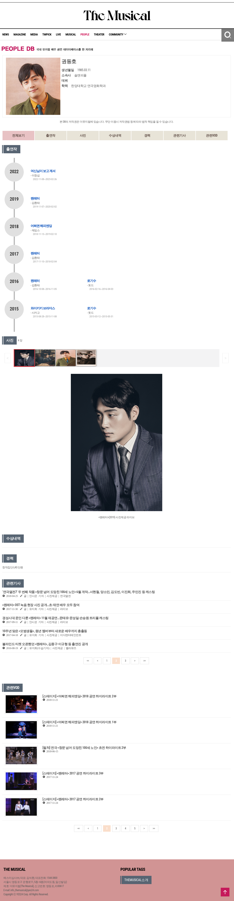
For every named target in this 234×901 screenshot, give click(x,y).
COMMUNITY (118, 34)
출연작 (50, 135)
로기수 (91, 281)
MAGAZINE (19, 34)
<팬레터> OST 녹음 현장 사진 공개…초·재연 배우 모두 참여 (40, 605)
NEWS (5, 34)
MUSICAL (70, 34)
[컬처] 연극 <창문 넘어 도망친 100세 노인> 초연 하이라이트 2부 (84, 748)
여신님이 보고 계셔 (43, 171)
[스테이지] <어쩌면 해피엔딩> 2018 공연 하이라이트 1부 (80, 722)
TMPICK (46, 34)
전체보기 (18, 135)
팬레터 (35, 198)
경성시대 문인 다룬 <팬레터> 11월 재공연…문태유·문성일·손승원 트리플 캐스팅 (55, 618)
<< (88, 660)
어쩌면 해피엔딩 (41, 226)
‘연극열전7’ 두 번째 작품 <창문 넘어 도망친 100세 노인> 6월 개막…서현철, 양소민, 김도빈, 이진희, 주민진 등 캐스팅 (78, 592)
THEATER (99, 34)
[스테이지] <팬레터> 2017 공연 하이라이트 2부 (73, 799)
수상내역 (115, 135)
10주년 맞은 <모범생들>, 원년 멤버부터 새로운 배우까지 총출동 (44, 631)
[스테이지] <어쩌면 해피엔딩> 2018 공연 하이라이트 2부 (80, 696)
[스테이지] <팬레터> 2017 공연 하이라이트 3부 (73, 773)
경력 (147, 135)
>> (144, 660)
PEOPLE (84, 34)
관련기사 (179, 135)
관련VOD (211, 135)
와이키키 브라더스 (43, 308)
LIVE (58, 34)
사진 (83, 135)
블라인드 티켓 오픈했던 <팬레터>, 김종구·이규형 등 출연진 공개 (45, 644)
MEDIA (34, 34)
